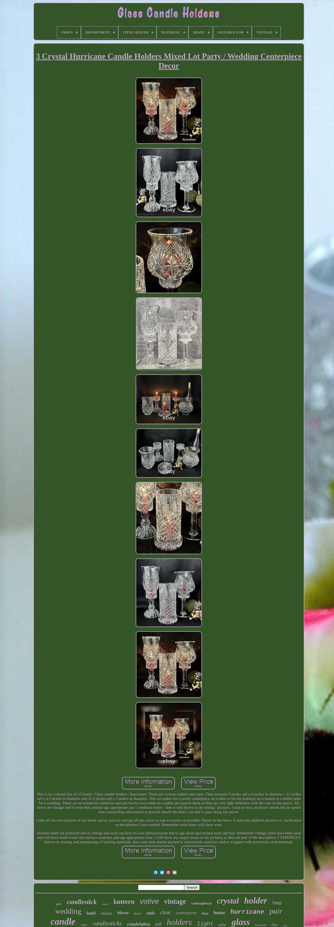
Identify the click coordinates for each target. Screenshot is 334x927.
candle (63, 922)
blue (275, 925)
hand (91, 913)
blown (123, 912)
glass (240, 922)
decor (137, 913)
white (84, 925)
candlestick (82, 901)
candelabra (138, 924)
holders (179, 922)
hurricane (247, 912)
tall (158, 924)
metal (105, 904)
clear (165, 912)
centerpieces (201, 903)
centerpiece (186, 912)
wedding (68, 911)
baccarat (260, 925)
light (205, 924)
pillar (222, 925)
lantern (124, 901)
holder (255, 900)
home (219, 912)
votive (149, 901)
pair (275, 911)
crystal (228, 900)
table (151, 913)
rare (285, 925)
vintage (175, 901)
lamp (277, 902)
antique (106, 913)
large (205, 913)
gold (58, 904)
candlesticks (107, 923)
